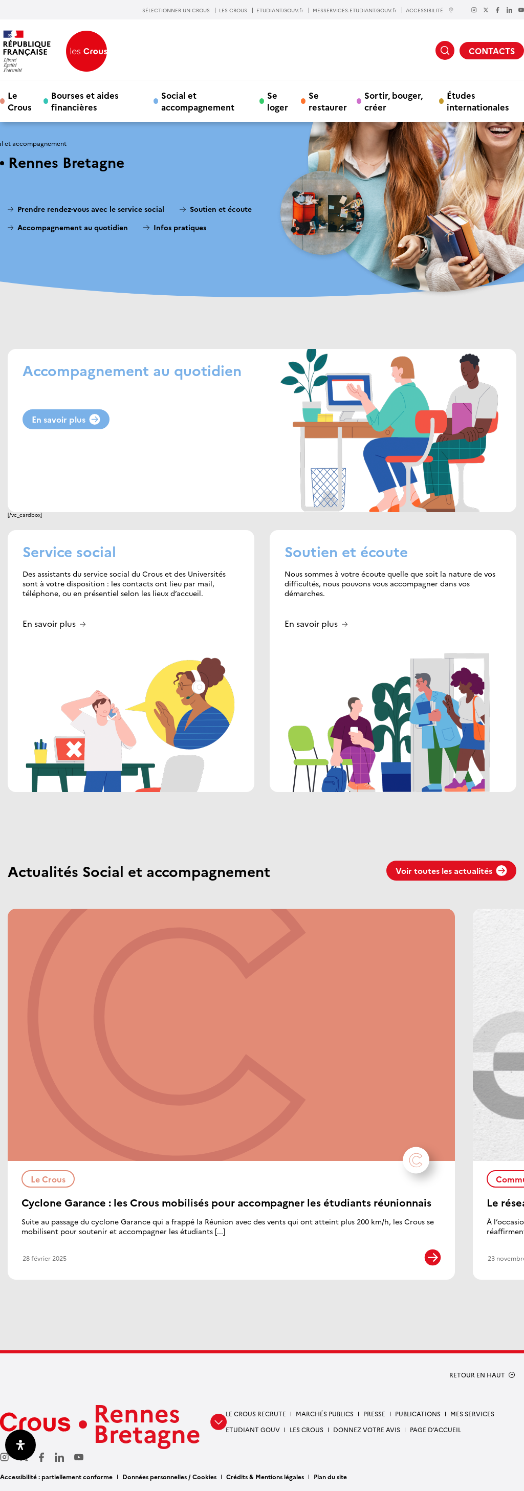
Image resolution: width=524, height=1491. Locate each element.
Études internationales (478, 101)
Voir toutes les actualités (451, 870)
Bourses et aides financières (85, 101)
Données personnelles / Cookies (169, 1476)
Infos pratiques (180, 227)
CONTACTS (492, 50)
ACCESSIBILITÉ (430, 10)
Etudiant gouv (253, 1429)
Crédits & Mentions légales (265, 1476)
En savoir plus (66, 419)
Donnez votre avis (366, 1429)
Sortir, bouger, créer (393, 101)
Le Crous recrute (256, 1413)
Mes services (472, 1413)
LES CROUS (233, 10)
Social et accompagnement (197, 101)
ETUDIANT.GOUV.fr (279, 10)
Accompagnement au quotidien (72, 227)
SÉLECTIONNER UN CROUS (176, 10)
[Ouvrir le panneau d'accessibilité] (20, 1445)
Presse (374, 1413)
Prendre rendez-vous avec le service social (90, 209)
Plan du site (330, 1476)
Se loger (277, 101)
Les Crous (306, 1429)
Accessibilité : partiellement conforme (56, 1476)
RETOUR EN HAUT (477, 1375)
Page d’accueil (435, 1429)
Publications (418, 1413)
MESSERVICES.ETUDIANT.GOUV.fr (355, 10)
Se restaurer (328, 101)
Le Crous (20, 101)
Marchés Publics (325, 1413)
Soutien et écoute (221, 209)
